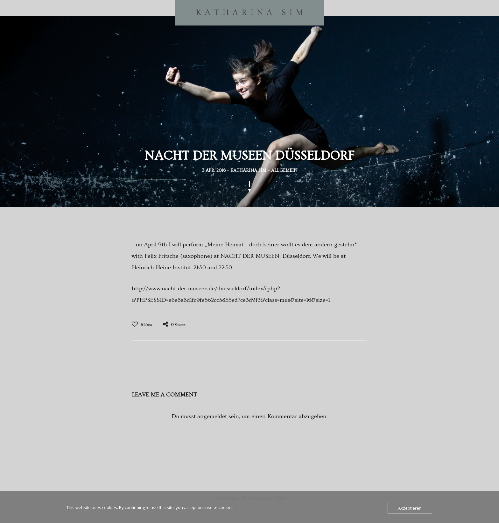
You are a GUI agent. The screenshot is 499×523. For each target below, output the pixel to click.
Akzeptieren (410, 508)
